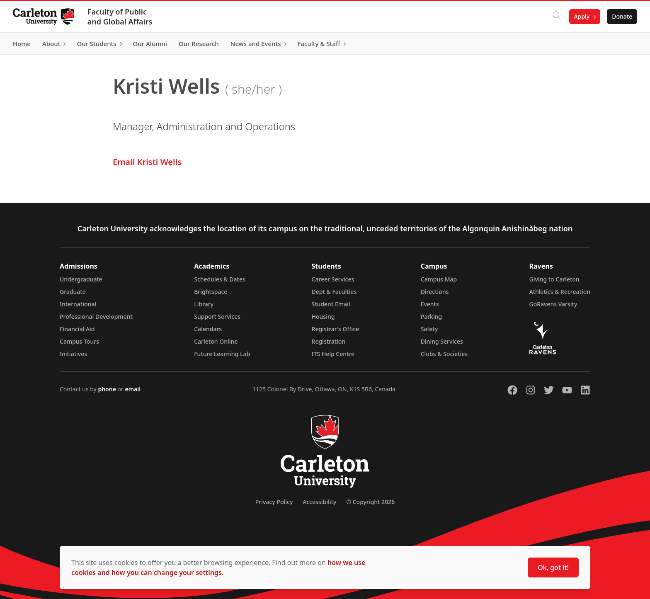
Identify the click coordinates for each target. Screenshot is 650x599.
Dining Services (442, 341)
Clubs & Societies (444, 354)
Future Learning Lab (222, 354)
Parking (431, 316)
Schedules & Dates (219, 279)
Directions (435, 292)
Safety (429, 329)
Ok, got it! (553, 567)
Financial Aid (77, 329)
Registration (329, 341)
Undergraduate (81, 279)
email (133, 389)
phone (107, 389)
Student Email (331, 304)
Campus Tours (79, 341)
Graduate (73, 292)
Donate (621, 16)
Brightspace (210, 292)
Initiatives (73, 354)
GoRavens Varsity (553, 304)
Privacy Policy (274, 502)
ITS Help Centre (333, 354)
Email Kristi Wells (147, 161)
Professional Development (96, 316)
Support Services (217, 316)
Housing (323, 316)
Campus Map (439, 279)
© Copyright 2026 (370, 502)
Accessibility (319, 502)
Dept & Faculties (334, 292)
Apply (581, 16)
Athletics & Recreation (559, 292)
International (78, 304)
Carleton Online (216, 341)
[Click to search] (556, 16)
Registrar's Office (335, 329)
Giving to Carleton (554, 279)
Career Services (333, 279)
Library (203, 304)
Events (430, 304)
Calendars (208, 329)
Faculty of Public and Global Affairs (120, 17)
